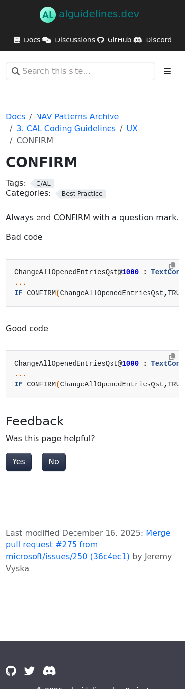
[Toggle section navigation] (167, 71)
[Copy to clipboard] (172, 265)
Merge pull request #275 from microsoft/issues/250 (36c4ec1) (88, 544)
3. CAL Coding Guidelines (66, 128)
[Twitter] (29, 671)
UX (132, 128)
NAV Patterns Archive (77, 116)
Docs (15, 116)
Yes (18, 461)
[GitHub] (11, 671)
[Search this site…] (80, 71)
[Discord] (49, 671)
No (53, 461)
